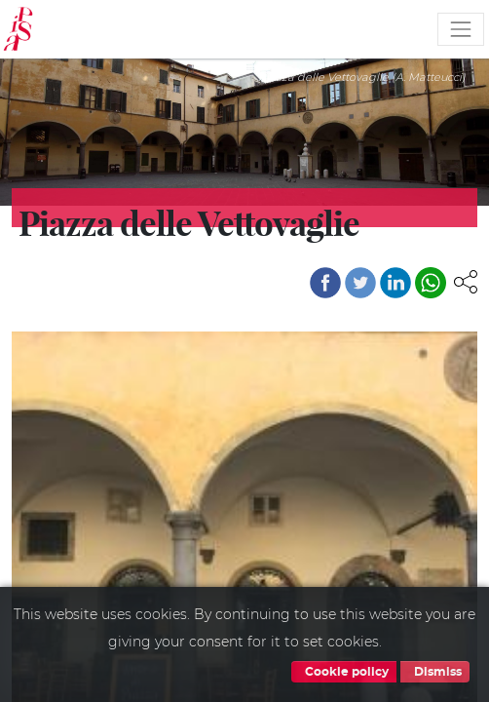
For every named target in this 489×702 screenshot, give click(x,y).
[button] (465, 281)
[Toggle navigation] (460, 29)
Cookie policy (344, 672)
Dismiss (435, 672)
